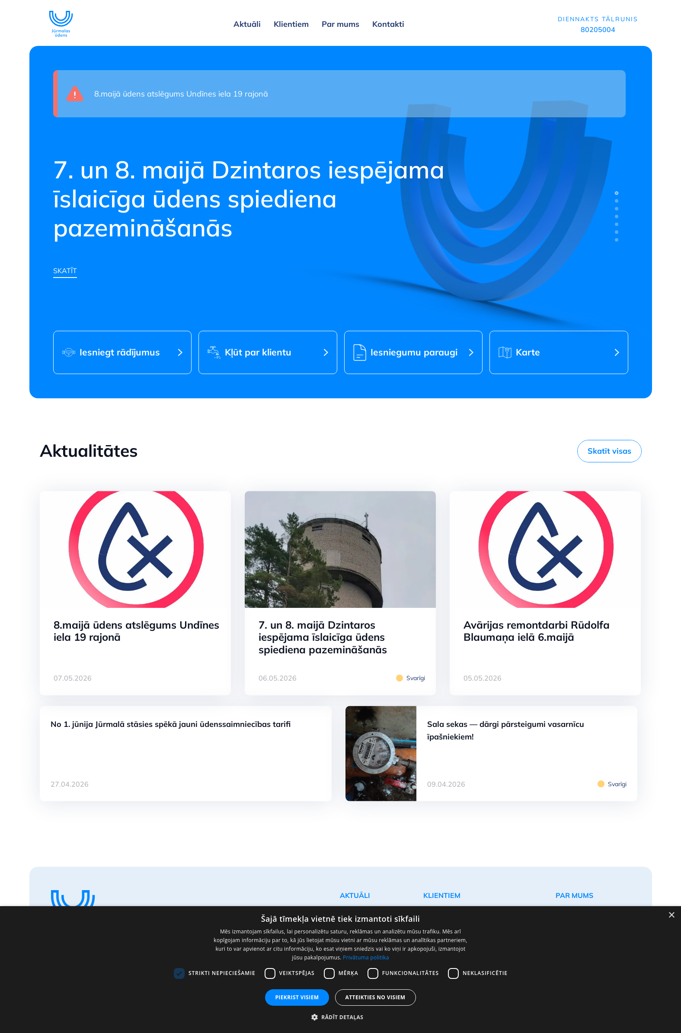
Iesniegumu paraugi (414, 352)
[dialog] (340, 969)
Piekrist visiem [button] (297, 997)
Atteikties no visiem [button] (375, 997)
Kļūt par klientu (258, 352)
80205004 (598, 29)
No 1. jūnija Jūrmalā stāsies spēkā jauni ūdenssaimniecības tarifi (171, 724)
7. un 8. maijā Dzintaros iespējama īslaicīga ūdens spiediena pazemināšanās (323, 637)
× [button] (671, 915)
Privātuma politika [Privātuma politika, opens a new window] (366, 957)
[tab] (616, 193)
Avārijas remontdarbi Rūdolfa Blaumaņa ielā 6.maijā (537, 631)
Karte (528, 352)
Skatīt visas (609, 451)
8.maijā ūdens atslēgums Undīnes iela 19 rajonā (181, 94)
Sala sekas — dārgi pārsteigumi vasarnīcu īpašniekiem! (505, 730)
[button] (340, 1017)
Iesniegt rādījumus (120, 352)
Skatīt (65, 270)
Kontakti (388, 24)
